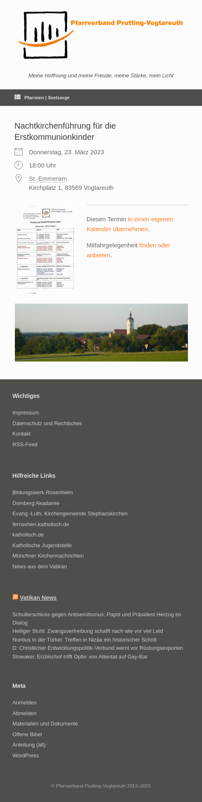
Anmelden (24, 702)
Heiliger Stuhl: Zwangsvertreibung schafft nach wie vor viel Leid (87, 631)
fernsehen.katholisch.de (40, 524)
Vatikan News (38, 597)
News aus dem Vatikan (39, 566)
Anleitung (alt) (28, 745)
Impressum (25, 412)
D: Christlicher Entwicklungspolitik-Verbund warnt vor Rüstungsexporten (97, 648)
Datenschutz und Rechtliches (47, 423)
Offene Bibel (27, 734)
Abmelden (24, 713)
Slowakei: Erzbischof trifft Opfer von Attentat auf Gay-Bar (79, 657)
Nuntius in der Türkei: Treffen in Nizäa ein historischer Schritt (84, 640)
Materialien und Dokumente (45, 724)
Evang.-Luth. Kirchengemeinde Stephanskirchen (70, 513)
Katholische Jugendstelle (42, 545)
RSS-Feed (25, 444)
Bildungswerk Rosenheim (42, 492)
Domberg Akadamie (35, 503)
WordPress (25, 755)
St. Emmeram (48, 178)
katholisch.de (28, 534)
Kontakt (21, 434)
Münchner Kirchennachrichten (48, 556)
